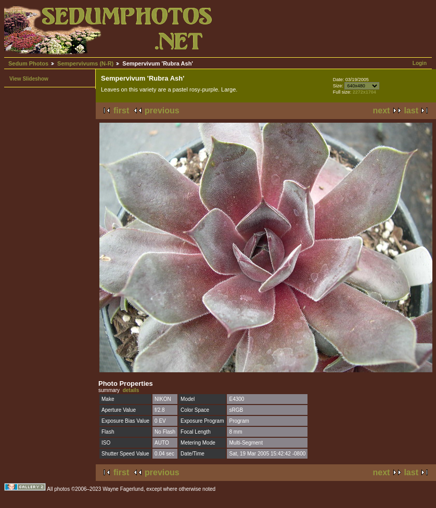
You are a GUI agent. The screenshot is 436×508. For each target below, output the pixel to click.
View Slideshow (28, 79)
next (381, 110)
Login (420, 63)
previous (162, 110)
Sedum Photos (28, 63)
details (131, 390)
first (121, 110)
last (411, 110)
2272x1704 (364, 92)
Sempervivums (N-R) (85, 63)
